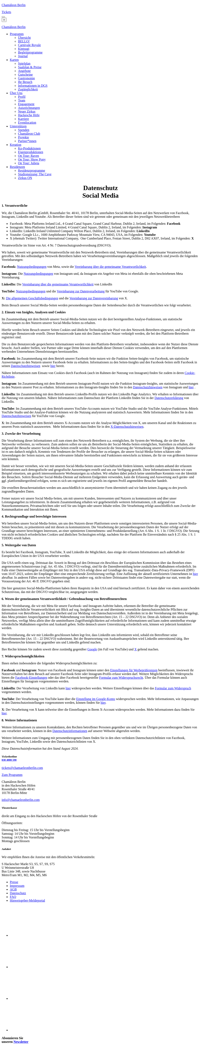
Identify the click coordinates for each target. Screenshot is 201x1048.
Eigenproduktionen (30, 152)
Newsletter (21, 1041)
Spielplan (24, 63)
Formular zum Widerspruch (173, 688)
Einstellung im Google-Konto (95, 699)
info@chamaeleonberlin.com (21, 800)
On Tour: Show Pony (32, 159)
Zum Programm (12, 775)
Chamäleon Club (29, 133)
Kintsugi (23, 48)
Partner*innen (27, 141)
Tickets (6, 12)
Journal (23, 56)
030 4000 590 (9, 759)
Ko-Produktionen (29, 148)
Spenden (23, 130)
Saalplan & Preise (30, 67)
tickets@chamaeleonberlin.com (22, 768)
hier (52, 366)
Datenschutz (18, 893)
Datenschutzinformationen (69, 731)
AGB (13, 889)
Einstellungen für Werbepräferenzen (133, 670)
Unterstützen (18, 126)
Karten (14, 60)
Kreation (15, 144)
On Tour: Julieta (28, 163)
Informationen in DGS (32, 85)
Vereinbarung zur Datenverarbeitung (81, 291)
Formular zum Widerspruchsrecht (121, 677)
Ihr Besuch (25, 82)
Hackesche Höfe (29, 115)
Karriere (23, 119)
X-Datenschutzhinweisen (127, 426)
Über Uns (16, 93)
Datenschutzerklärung (169, 398)
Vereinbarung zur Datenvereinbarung (93, 298)
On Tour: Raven (28, 155)
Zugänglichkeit (28, 89)
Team (21, 100)
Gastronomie (26, 78)
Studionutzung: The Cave (34, 174)
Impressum (17, 885)
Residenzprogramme (31, 170)
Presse (14, 882)
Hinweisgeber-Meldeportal (27, 900)
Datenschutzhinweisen (25, 366)
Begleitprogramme (30, 52)
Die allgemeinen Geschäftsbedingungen (32, 298)
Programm (17, 34)
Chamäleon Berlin (14, 5)
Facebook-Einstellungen (31, 677)
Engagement (26, 104)
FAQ (13, 897)
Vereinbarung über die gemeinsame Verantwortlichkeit (110, 266)
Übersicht (24, 37)
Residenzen (17, 167)
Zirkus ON (25, 178)
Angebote (24, 71)
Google (92, 649)
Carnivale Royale (29, 45)
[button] (3, 16)
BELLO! (24, 41)
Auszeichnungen (29, 107)
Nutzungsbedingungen (31, 266)
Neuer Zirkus (26, 111)
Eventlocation (27, 122)
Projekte (23, 137)
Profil (21, 96)
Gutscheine (25, 74)
